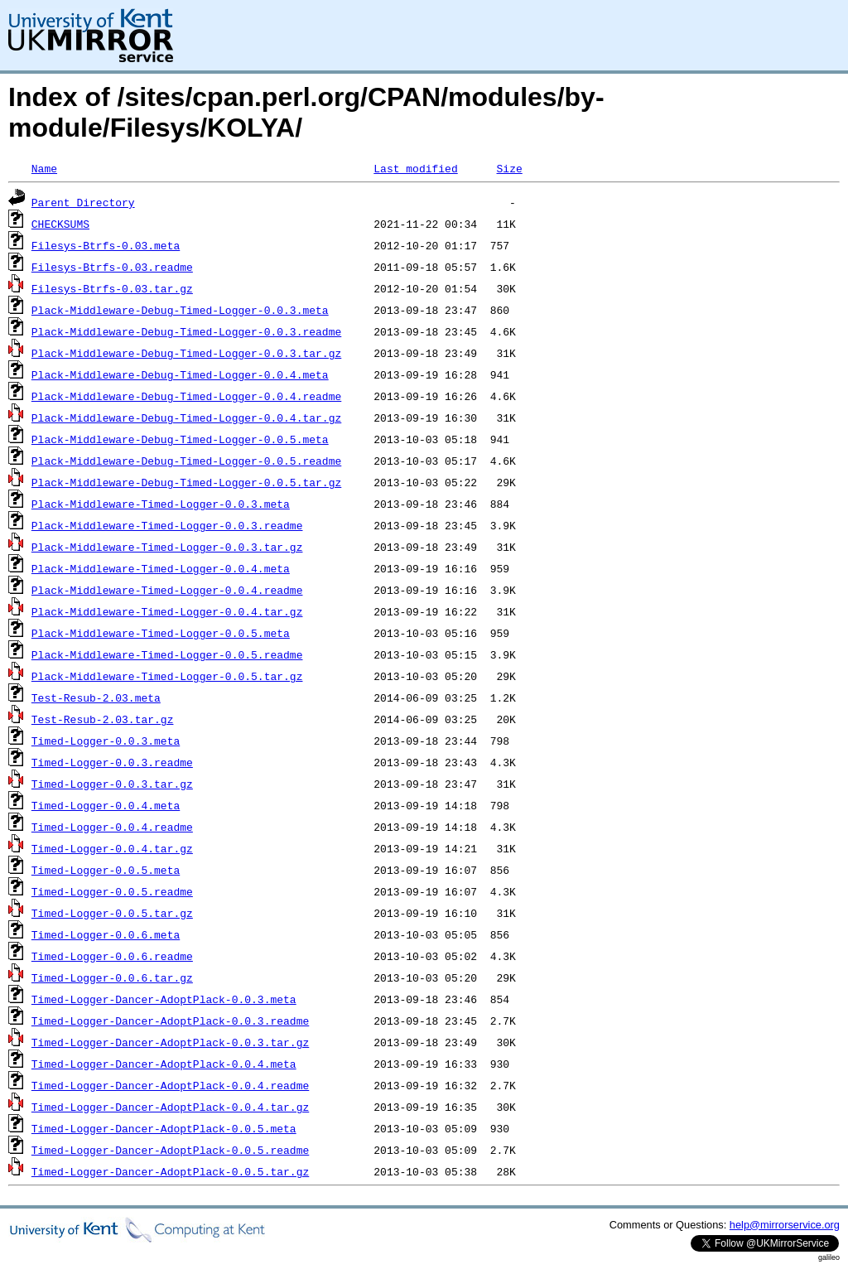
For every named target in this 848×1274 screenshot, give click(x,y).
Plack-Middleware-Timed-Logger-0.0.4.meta (160, 568)
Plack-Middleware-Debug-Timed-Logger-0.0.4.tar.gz (186, 417)
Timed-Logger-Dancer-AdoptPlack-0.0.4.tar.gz (170, 1106)
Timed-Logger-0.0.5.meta (105, 869)
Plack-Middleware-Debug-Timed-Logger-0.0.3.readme (186, 331)
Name (44, 168)
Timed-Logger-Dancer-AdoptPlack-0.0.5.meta (163, 1128)
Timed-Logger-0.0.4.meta (105, 805)
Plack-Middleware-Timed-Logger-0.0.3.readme (167, 525)
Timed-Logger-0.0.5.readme (112, 891)
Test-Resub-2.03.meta (96, 697)
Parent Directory (83, 202)
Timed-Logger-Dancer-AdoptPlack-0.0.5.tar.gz (170, 1171)
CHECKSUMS (60, 223)
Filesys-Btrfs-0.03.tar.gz (112, 288)
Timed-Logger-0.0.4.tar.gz (112, 848)
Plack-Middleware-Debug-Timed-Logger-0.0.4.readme (186, 395)
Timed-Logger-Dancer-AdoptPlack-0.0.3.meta (163, 999)
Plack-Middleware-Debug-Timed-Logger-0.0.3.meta (180, 309)
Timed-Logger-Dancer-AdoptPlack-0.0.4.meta (163, 1063)
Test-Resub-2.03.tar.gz (102, 719)
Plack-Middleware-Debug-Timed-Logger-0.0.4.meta (180, 374)
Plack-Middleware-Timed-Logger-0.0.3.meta (160, 503)
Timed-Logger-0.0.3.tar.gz (112, 783)
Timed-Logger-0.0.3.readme (112, 762)
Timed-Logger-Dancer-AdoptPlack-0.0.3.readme (170, 1020)
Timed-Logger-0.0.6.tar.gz (112, 977)
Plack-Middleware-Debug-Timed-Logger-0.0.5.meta (180, 439)
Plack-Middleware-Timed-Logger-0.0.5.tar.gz (167, 675)
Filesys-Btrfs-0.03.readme (112, 266)
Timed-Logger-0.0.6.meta (105, 934)
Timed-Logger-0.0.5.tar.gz (112, 912)
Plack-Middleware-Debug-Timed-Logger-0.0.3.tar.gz (186, 352)
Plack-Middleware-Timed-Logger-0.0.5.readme (167, 654)
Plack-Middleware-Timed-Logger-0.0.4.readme (167, 589)
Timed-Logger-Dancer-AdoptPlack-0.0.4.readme (170, 1085)
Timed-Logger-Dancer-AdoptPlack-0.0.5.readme (170, 1149)
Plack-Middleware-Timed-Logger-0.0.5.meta (160, 632)
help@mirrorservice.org (785, 1225)
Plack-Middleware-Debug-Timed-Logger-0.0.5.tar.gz (186, 482)
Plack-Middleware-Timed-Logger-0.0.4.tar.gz (167, 611)
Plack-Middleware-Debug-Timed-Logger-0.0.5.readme (186, 460)
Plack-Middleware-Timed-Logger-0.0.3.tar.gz (167, 546)
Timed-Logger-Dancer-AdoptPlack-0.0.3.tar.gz (170, 1042)
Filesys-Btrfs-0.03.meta (105, 245)
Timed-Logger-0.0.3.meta (105, 740)
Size (509, 168)
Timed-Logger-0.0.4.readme (112, 826)
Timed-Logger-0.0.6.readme (112, 955)
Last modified (415, 168)
